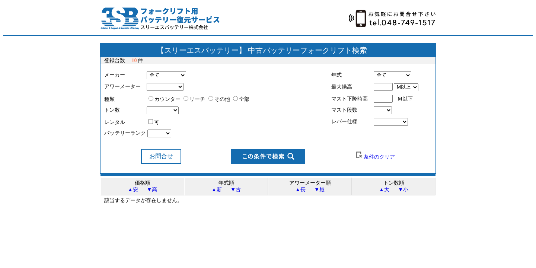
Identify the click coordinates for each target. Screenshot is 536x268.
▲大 (384, 189)
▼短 (319, 189)
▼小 (403, 189)
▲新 (216, 189)
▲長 (300, 189)
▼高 (152, 189)
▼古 (235, 189)
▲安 (133, 189)
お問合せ (161, 156)
